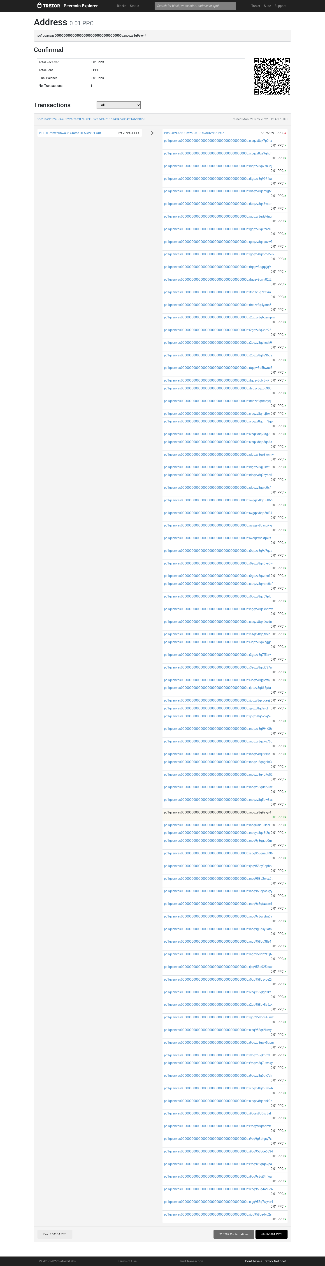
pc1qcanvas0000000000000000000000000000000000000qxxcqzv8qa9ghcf (217, 153)
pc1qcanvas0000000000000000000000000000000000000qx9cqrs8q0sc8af (217, 1113)
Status (134, 6)
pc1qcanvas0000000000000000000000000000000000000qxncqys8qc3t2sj (217, 833)
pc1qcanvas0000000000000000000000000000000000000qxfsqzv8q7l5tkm (217, 292)
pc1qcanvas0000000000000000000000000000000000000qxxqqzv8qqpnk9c (218, 1101)
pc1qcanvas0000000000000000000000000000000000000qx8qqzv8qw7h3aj (218, 166)
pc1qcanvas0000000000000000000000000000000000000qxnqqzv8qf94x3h (218, 728)
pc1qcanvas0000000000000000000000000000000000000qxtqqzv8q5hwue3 (218, 368)
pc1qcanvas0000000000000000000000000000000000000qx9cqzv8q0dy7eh (218, 1075)
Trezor (255, 6)
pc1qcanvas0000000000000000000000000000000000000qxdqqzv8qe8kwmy (219, 454)
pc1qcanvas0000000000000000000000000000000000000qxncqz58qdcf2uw (218, 787)
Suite (267, 6)
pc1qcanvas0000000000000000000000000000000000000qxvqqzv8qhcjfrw (217, 413)
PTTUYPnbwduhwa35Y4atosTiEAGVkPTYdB (70, 133)
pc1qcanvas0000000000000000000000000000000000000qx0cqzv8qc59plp (217, 596)
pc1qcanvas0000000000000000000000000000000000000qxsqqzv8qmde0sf (218, 584)
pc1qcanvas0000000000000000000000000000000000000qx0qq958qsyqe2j (218, 979)
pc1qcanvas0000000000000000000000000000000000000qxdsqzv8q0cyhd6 (218, 475)
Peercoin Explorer (81, 5)
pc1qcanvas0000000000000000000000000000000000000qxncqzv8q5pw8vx (218, 799)
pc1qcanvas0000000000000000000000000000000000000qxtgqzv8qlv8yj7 (216, 380)
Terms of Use (127, 1261)
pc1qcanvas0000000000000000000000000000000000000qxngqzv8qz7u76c (218, 741)
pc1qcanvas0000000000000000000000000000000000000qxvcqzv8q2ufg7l (217, 434)
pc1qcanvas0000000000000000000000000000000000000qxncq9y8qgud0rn (218, 840)
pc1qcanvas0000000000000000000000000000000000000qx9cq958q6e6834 (218, 1151)
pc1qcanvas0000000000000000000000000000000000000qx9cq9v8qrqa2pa (218, 1164)
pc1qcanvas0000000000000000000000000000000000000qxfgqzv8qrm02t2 (218, 279)
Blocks (121, 6)
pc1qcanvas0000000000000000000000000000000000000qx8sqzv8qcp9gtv (217, 191)
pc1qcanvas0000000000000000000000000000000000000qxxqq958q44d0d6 (218, 1189)
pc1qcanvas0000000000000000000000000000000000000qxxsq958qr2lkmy (218, 1030)
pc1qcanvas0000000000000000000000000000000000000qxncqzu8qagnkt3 (218, 762)
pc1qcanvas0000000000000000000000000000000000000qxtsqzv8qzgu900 (218, 388)
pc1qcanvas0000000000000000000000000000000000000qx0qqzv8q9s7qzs (218, 550)
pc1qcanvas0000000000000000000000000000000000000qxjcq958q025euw (218, 967)
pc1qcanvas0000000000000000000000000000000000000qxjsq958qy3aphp (218, 866)
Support (280, 6)
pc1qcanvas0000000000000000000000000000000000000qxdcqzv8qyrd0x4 (217, 487)
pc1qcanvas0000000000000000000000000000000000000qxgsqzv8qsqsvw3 (218, 242)
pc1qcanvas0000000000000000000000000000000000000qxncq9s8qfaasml (218, 904)
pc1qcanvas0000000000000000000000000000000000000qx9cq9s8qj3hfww (218, 1176)
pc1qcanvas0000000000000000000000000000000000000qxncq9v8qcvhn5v (218, 916)
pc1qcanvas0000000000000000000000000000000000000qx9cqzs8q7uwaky (218, 1063)
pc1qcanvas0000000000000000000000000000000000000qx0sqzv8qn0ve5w (218, 563)
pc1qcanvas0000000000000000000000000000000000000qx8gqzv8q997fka (218, 178)
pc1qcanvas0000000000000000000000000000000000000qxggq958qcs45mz (219, 1017)
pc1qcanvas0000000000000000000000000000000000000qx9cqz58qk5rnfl (217, 1055)
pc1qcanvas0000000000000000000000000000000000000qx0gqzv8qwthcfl (217, 576)
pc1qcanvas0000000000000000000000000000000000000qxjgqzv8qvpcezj (217, 700)
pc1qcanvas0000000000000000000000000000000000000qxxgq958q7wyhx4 (218, 1202)
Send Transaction (191, 1261)
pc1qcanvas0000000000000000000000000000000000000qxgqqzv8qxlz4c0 (217, 229)
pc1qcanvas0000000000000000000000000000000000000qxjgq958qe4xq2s (218, 1214)
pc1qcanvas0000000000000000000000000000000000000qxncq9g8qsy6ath (218, 929)
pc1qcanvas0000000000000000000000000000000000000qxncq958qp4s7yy (218, 891)
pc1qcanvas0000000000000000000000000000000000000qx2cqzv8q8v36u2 (218, 355)
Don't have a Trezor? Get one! (265, 1261)
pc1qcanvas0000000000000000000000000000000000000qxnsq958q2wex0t (218, 878)
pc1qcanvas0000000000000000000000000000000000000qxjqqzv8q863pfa (217, 688)
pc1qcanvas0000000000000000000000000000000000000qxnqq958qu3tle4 (217, 941)
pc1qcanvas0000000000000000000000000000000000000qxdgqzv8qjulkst (216, 467)
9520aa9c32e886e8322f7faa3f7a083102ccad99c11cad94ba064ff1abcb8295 (91, 119)
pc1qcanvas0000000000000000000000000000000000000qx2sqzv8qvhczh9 (218, 342)
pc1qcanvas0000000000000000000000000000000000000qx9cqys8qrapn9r (217, 1126)
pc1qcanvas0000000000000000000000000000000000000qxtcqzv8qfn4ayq (217, 401)
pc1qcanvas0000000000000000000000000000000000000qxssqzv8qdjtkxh (217, 634)
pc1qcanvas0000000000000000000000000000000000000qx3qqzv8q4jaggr (217, 642)
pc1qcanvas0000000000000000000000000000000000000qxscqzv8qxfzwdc (218, 622)
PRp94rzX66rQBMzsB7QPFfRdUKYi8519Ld (194, 133)
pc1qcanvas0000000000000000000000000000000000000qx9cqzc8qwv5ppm (219, 1042)
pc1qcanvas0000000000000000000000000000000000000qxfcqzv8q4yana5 (217, 305)
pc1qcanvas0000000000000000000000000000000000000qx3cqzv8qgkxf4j (217, 680)
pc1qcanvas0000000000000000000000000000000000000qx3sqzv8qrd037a (218, 667)
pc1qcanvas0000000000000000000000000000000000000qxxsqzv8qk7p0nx (218, 140)
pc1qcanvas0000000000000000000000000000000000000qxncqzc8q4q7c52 (218, 774)
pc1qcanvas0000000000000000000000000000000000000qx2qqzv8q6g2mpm (219, 317)
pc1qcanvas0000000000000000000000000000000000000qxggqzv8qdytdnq (218, 216)
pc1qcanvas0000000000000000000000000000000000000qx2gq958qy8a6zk (218, 1004)
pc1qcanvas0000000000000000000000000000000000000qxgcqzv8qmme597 (219, 254)
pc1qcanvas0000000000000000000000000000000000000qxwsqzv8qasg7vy (218, 525)
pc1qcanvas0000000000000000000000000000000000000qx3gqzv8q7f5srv (217, 655)
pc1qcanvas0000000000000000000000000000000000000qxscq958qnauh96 (218, 853)
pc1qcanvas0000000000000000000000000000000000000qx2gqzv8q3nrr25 (217, 330)
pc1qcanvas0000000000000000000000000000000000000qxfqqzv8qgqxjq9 (217, 267)
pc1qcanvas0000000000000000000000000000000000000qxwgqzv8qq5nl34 (218, 513)
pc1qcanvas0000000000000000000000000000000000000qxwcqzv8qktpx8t (217, 538)
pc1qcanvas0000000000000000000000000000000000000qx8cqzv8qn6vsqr (217, 204)
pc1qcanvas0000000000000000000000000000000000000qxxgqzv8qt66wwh (218, 1088)
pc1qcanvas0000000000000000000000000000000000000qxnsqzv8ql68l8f (217, 754)
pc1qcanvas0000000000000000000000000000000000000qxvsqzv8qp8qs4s (218, 442)
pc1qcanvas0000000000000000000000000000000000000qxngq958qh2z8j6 (218, 954)
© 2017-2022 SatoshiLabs (57, 1261)
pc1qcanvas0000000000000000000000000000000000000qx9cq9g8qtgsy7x (218, 1138)
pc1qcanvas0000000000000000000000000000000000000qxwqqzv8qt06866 (218, 500)
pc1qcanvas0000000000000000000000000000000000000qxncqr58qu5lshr (217, 825)
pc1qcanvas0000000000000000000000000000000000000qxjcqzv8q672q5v (217, 716)
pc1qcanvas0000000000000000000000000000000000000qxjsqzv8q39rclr (216, 708)
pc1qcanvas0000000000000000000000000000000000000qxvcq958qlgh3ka (217, 992)
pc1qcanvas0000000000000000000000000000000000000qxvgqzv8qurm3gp (218, 421)
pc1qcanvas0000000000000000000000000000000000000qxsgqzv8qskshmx (218, 609)
